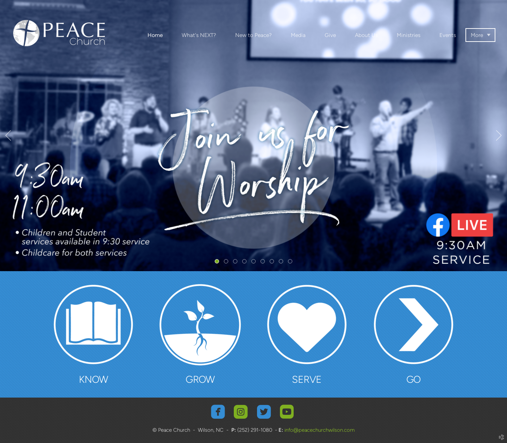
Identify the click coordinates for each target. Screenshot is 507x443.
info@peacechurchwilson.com (319, 430)
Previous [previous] (8, 135)
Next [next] (499, 135)
